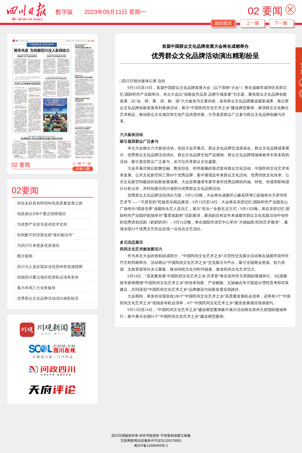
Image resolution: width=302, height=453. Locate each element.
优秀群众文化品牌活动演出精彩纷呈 (48, 298)
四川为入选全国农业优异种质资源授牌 (50, 267)
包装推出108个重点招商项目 (41, 214)
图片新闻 (24, 256)
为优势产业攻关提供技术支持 (42, 224)
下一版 (86, 163)
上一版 (76, 163)
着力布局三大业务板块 (36, 288)
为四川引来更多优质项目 (38, 245)
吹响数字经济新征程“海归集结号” (45, 235)
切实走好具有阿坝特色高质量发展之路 (50, 203)
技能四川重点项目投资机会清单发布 (48, 277)
